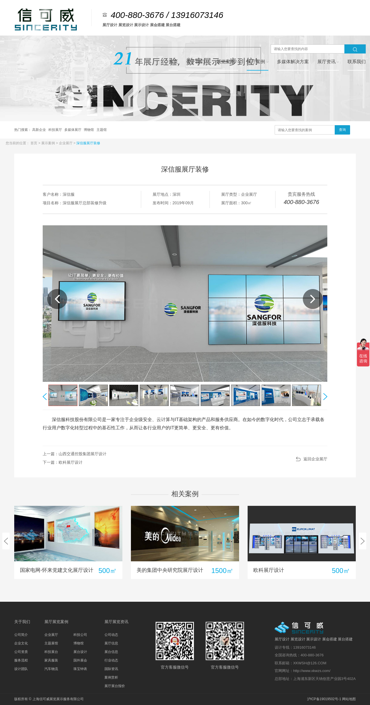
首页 (34, 143)
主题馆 (101, 130)
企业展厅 (66, 143)
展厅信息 (111, 643)
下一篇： (63, 462)
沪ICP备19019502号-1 (324, 699)
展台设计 (80, 652)
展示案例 (48, 143)
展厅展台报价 (114, 686)
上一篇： (74, 454)
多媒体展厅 (73, 130)
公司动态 (111, 635)
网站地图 (349, 699)
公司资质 (21, 652)
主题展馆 (51, 643)
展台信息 (111, 652)
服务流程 (21, 660)
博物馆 (89, 130)
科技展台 (51, 652)
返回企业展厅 (315, 459)
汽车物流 (51, 669)
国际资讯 (111, 669)
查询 (342, 130)
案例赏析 (111, 677)
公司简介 (21, 635)
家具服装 (51, 660)
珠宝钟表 (80, 669)
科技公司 (80, 635)
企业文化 (21, 643)
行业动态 (111, 660)
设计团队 (21, 669)
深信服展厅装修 (88, 143)
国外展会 (80, 660)
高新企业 (39, 130)
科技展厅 (55, 130)
